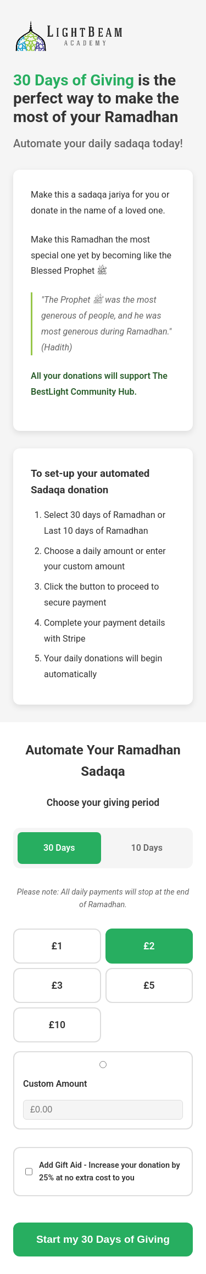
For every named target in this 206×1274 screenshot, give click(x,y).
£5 (148, 985)
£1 (57, 946)
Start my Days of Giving (103, 1239)
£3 (57, 985)
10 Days (147, 848)
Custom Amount (55, 1084)
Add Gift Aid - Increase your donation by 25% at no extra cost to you (102, 1172)
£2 (148, 946)
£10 (56, 1024)
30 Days (59, 848)
